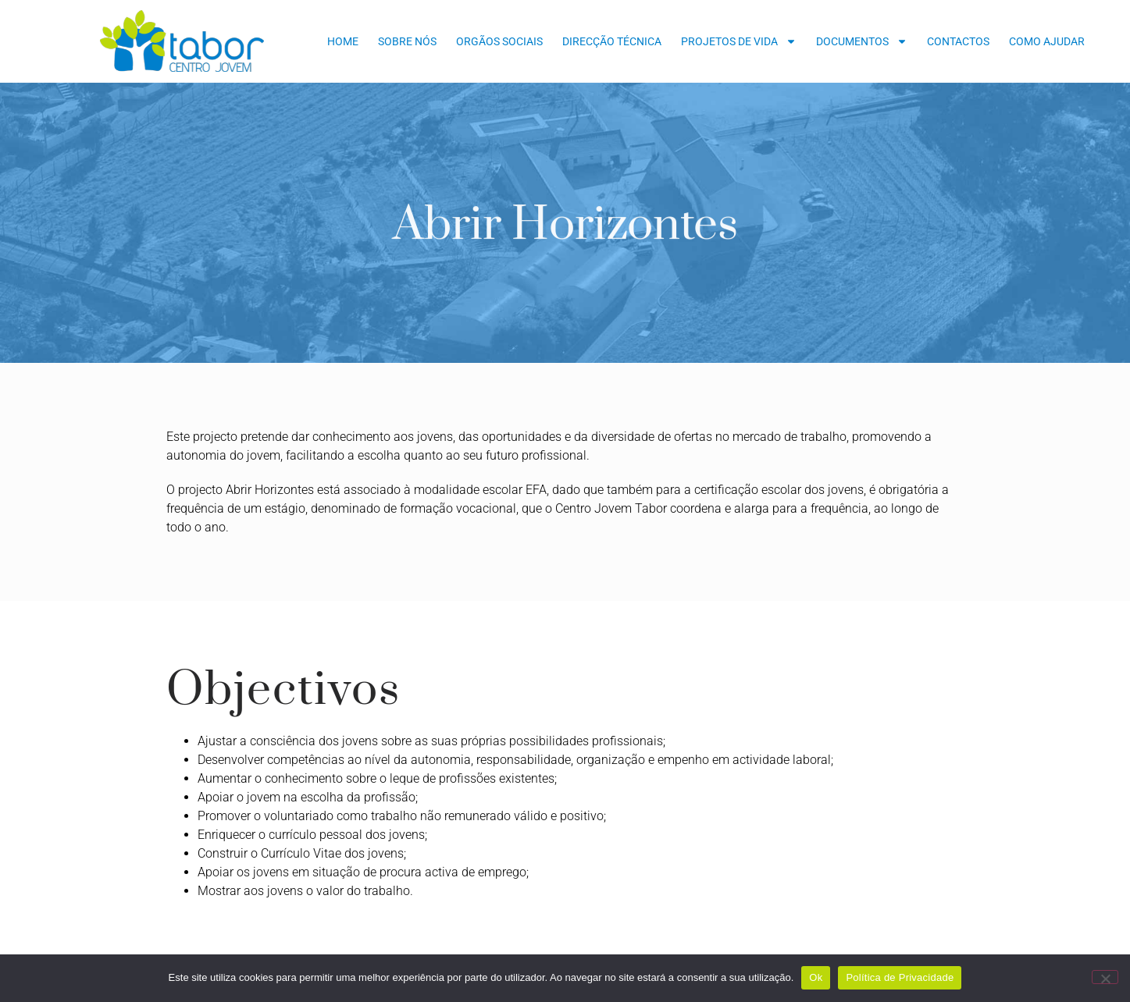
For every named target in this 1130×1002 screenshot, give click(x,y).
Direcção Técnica (611, 41)
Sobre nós (407, 41)
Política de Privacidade (900, 977)
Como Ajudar (1047, 41)
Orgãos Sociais (499, 41)
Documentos (861, 41)
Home (342, 41)
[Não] (1105, 977)
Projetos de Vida (739, 41)
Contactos (958, 41)
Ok (815, 977)
